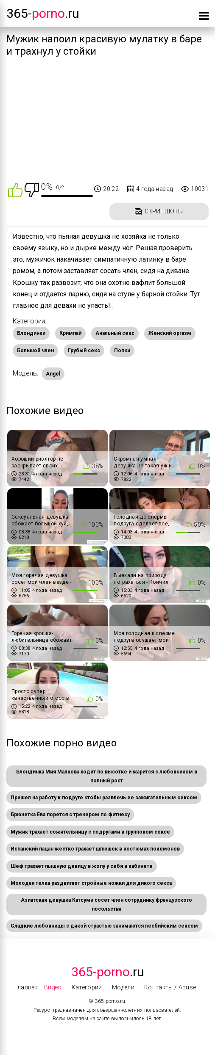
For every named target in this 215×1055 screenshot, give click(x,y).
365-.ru (42, 13)
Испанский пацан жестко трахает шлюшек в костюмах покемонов (95, 849)
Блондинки (31, 333)
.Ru (107, 971)
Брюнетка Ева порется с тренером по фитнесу (70, 814)
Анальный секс (114, 333)
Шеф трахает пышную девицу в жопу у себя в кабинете (82, 866)
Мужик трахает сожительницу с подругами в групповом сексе (90, 832)
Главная (26, 987)
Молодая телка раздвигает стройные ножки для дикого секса (91, 883)
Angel (53, 374)
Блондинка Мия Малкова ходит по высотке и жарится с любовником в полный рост (106, 776)
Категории (87, 987)
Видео (53, 987)
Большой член (35, 351)
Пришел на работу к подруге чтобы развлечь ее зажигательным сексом (104, 798)
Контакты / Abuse (170, 987)
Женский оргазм (169, 333)
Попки (122, 351)
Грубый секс (84, 351)
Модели (123, 987)
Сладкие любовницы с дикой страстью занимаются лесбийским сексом (104, 926)
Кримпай (70, 333)
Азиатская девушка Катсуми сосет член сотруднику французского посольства (106, 904)
